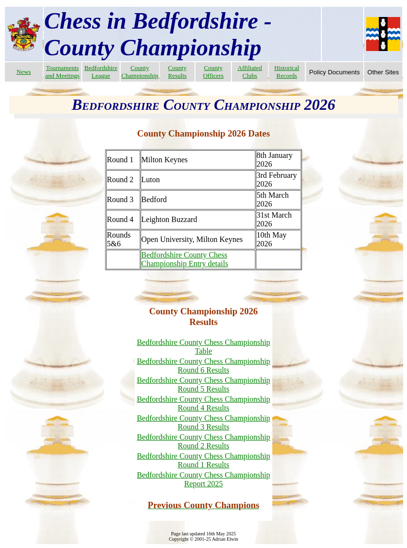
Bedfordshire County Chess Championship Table (203, 346)
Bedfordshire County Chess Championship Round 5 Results (203, 384)
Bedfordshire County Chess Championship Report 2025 (203, 479)
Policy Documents (334, 72)
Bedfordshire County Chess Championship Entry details (185, 259)
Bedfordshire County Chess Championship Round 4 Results (203, 403)
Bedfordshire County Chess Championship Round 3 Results (203, 422)
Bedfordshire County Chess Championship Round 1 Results (203, 460)
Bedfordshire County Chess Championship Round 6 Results (203, 365)
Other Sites (383, 72)
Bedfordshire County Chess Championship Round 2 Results (203, 441)
